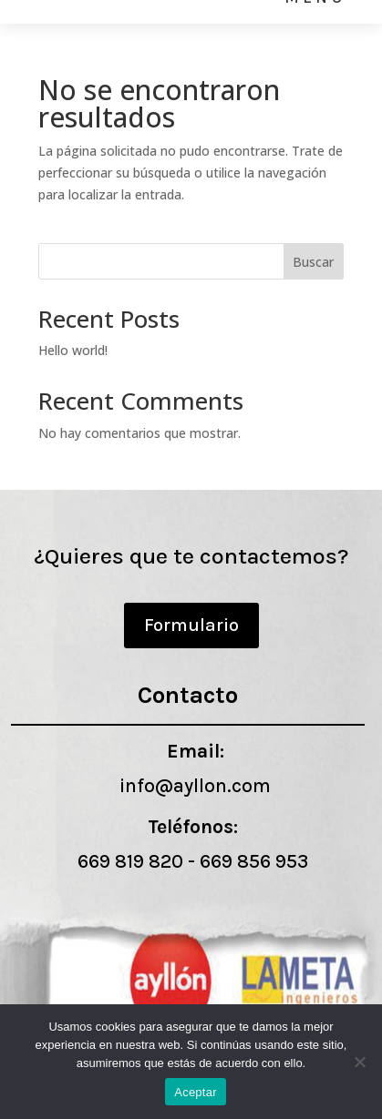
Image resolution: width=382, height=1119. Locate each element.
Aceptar (195, 1092)
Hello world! (73, 350)
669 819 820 (130, 861)
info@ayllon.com (195, 786)
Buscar (313, 261)
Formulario (191, 625)
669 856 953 (254, 861)
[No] (359, 1062)
